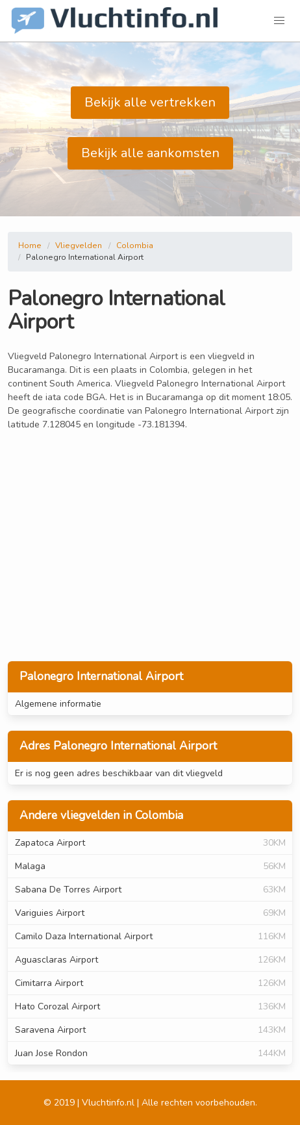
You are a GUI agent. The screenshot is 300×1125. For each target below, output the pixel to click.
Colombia (134, 245)
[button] (279, 21)
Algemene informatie (58, 704)
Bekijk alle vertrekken (150, 102)
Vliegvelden (78, 245)
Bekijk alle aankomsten (150, 153)
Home (30, 245)
